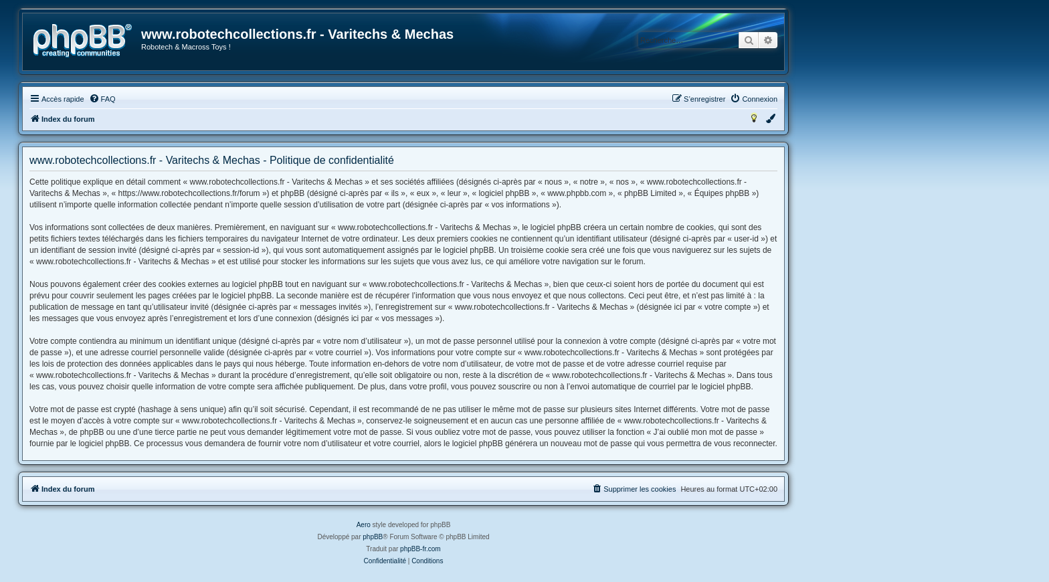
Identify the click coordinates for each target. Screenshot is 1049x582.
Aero (364, 524)
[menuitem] (102, 99)
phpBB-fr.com (420, 549)
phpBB (373, 537)
